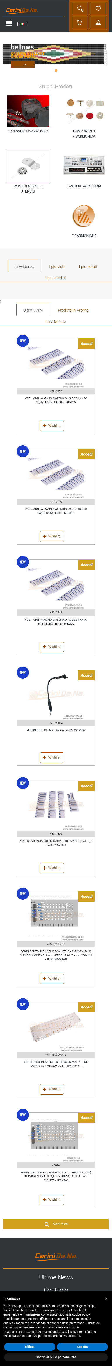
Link (24, 65)
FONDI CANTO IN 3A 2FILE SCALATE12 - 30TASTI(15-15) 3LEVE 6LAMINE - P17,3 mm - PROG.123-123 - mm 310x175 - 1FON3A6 (56, 1176)
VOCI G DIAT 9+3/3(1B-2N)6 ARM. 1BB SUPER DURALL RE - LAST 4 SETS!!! (56, 842)
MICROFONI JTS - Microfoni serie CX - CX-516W (56, 730)
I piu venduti (55, 278)
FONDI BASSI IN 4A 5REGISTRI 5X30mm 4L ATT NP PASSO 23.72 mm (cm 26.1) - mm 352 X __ (56, 1063)
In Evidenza (24, 266)
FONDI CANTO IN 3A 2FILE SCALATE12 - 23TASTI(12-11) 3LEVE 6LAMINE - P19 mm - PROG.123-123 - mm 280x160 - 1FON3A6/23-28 (56, 955)
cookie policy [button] (81, 1314)
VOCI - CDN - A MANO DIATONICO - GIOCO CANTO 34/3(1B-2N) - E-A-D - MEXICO (56, 621)
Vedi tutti (56, 1224)
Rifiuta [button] (29, 1347)
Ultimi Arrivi (33, 310)
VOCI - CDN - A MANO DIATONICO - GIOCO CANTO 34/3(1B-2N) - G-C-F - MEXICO (56, 511)
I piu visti (56, 266)
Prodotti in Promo (73, 310)
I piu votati (88, 266)
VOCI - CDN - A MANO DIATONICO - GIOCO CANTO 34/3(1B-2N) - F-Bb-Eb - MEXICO (56, 400)
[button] (106, 1298)
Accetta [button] (82, 1347)
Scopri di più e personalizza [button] (56, 1357)
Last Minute (56, 321)
